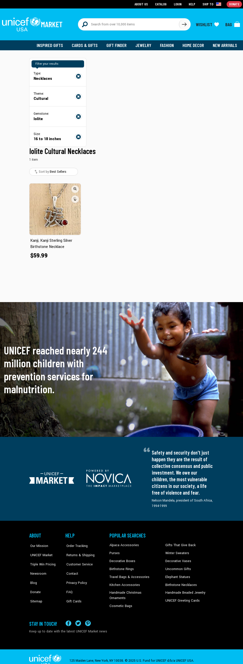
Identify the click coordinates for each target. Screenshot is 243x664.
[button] (75, 187)
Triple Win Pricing (41, 559)
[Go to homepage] (33, 24)
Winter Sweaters (176, 551)
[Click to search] (184, 23)
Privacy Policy (75, 575)
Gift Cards (72, 590)
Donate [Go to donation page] (234, 4)
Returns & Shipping (79, 551)
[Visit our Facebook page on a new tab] (68, 615)
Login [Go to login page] (178, 4)
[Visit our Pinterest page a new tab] (88, 615)
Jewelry (145, 43)
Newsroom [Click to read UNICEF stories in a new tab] (37, 567)
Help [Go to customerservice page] (192, 4)
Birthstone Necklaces (180, 582)
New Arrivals (225, 43)
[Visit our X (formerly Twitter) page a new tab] (78, 615)
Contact (71, 567)
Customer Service (77, 559)
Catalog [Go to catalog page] (161, 4)
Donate (34, 582)
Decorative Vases (177, 559)
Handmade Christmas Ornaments (133, 590)
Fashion (168, 43)
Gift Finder (118, 43)
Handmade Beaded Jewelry (184, 590)
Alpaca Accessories (123, 543)
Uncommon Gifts (177, 567)
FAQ (68, 582)
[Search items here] (128, 24)
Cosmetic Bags (120, 598)
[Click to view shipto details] (212, 4)
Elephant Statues (177, 575)
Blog (32, 575)
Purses (114, 551)
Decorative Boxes (121, 559)
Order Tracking (75, 543)
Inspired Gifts (52, 43)
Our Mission (38, 543)
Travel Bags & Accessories (128, 575)
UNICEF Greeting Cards (181, 598)
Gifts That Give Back (179, 543)
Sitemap (35, 590)
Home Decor (194, 43)
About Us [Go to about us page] (142, 4)
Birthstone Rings (121, 567)
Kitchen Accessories (123, 582)
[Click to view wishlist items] (207, 24)
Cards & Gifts (86, 43)
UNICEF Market (39, 551)
